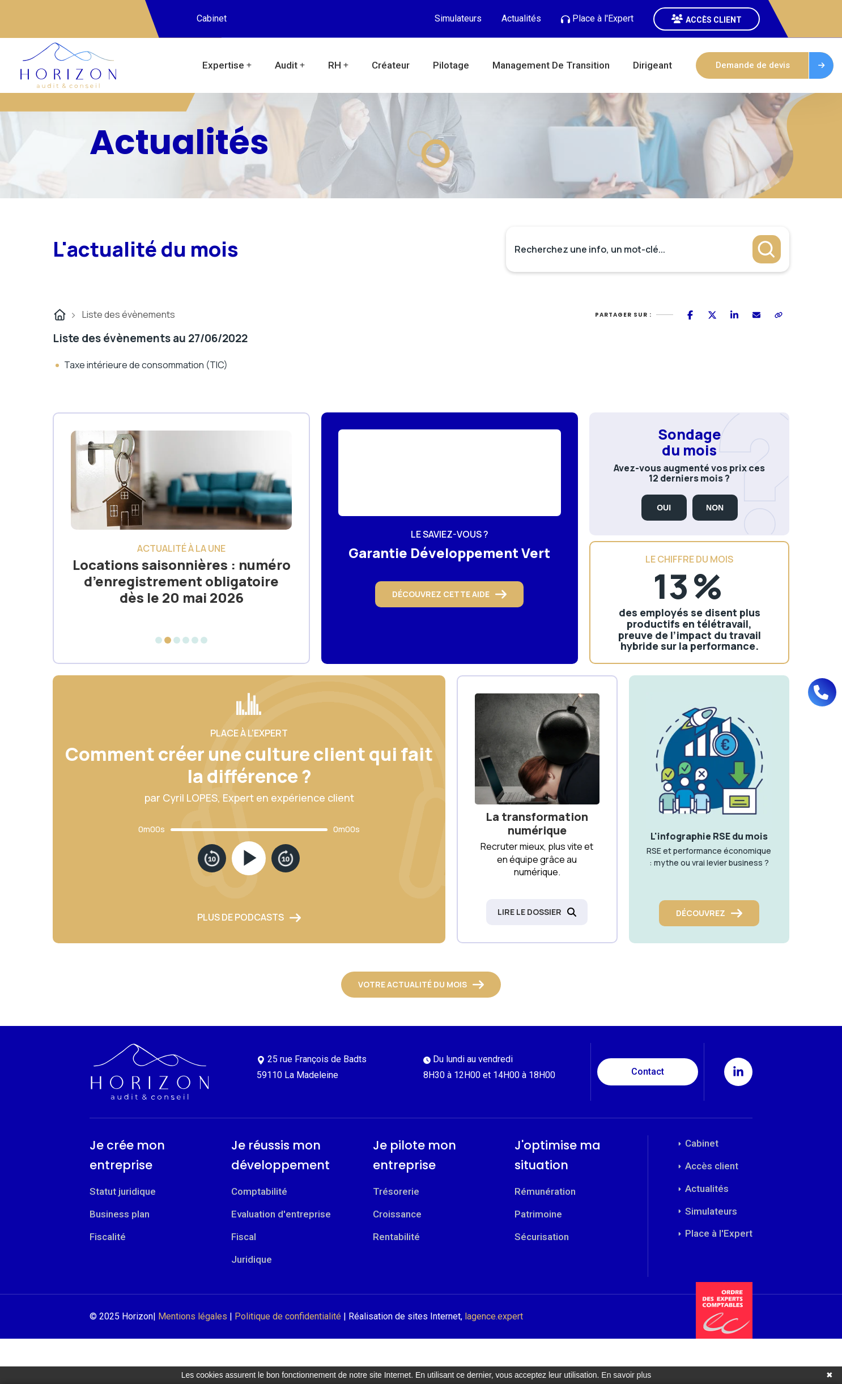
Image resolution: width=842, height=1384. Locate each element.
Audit (286, 65)
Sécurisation (541, 1236)
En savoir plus (626, 1374)
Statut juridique (123, 1191)
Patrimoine (538, 1214)
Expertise (223, 65)
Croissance (397, 1214)
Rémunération (545, 1191)
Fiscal (243, 1236)
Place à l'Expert (597, 18)
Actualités (521, 18)
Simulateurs (458, 18)
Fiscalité (108, 1236)
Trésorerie (396, 1191)
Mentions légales (192, 1316)
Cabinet (212, 18)
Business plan (120, 1214)
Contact (647, 1071)
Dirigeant (652, 65)
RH (334, 65)
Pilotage (451, 65)
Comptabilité (259, 1191)
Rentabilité (396, 1236)
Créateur (391, 65)
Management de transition (551, 65)
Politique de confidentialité (288, 1316)
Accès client (707, 1166)
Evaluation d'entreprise (281, 1214)
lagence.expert (494, 1316)
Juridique (251, 1259)
